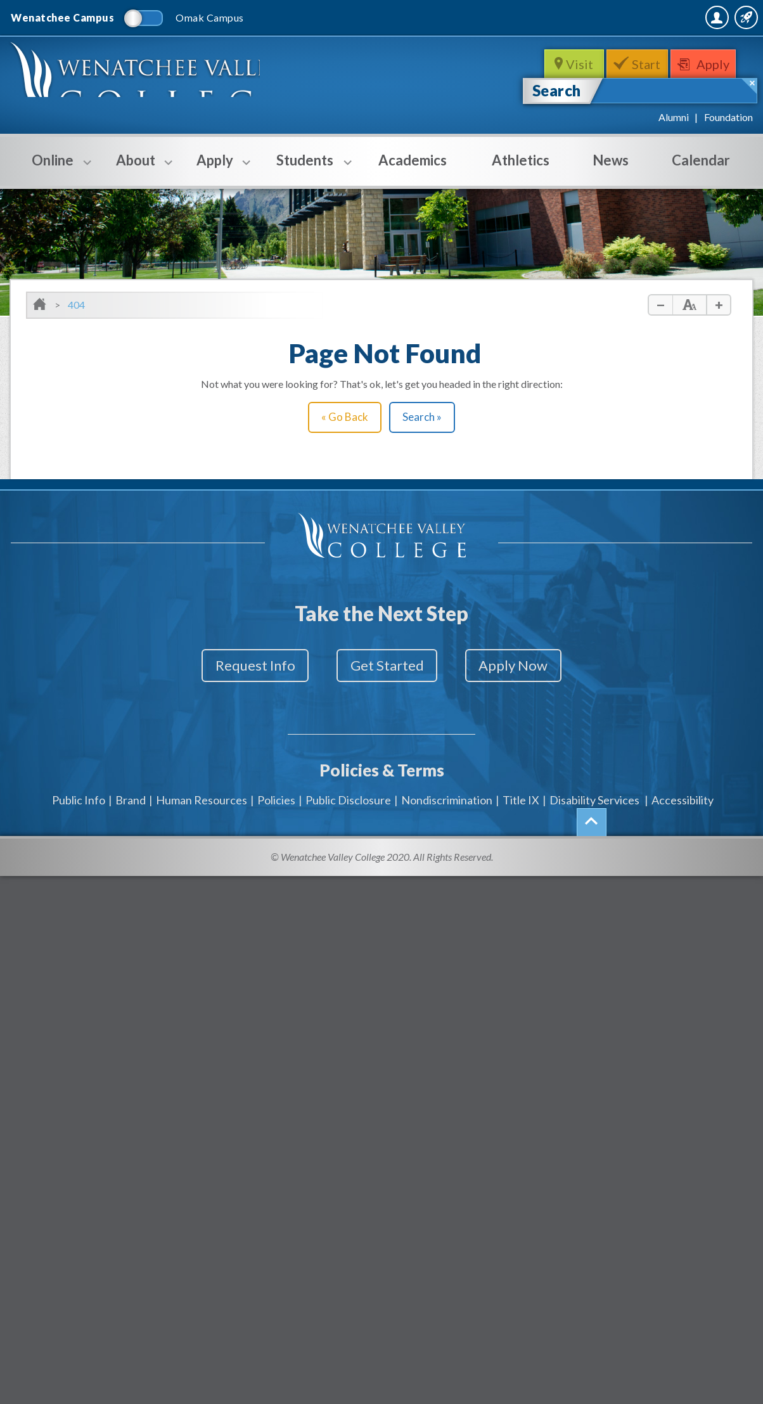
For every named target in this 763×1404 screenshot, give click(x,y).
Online (52, 168)
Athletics (520, 160)
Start (647, 64)
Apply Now (528, 665)
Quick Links (718, 17)
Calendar (701, 160)
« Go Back (344, 416)
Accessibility (682, 791)
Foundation (728, 117)
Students (305, 168)
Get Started (387, 665)
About (136, 168)
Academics (412, 160)
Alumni (673, 117)
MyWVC (615, 17)
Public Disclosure (348, 791)
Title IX (521, 791)
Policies (276, 791)
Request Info (241, 665)
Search (556, 90)
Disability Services (594, 791)
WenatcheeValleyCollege (147, 79)
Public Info (78, 791)
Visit (578, 64)
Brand (130, 791)
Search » (422, 416)
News (611, 160)
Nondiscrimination (446, 791)
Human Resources (201, 791)
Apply (718, 64)
